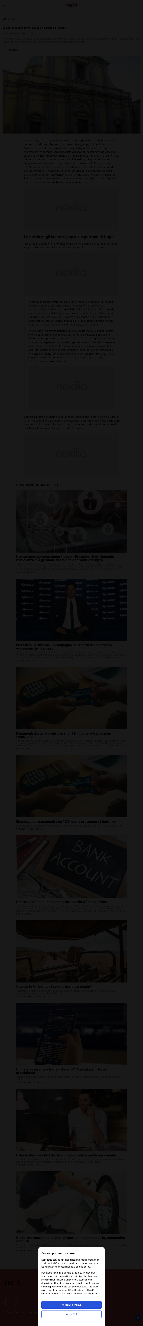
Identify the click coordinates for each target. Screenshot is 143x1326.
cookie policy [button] (83, 1266)
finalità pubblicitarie (74, 1290)
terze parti (90, 1272)
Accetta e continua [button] (71, 1305)
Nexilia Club (72, 1314)
